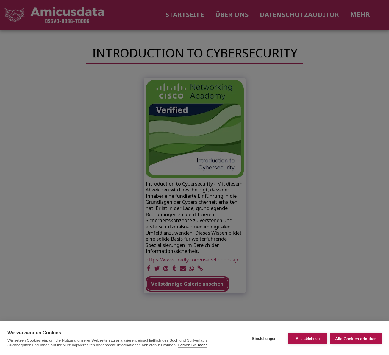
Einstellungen (263, 338)
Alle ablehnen (307, 338)
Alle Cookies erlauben (356, 338)
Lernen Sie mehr (192, 345)
